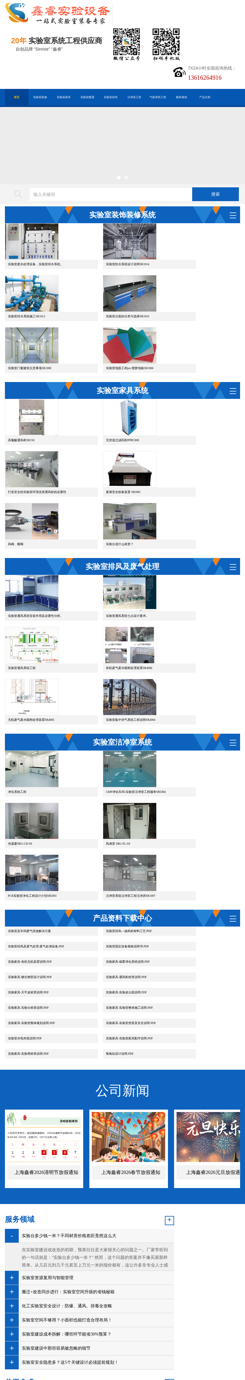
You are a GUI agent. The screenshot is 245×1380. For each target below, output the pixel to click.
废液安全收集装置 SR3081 (25, 499)
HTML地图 (79, 1296)
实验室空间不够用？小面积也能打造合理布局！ (67, 1185)
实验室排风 (111, 97)
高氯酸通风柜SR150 (21, 432)
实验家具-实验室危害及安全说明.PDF (113, 903)
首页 (16, 97)
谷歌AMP (104, 1296)
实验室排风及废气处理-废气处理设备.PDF (196, 841)
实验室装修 (40, 97)
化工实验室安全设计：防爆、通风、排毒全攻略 (67, 1170)
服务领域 (181, 97)
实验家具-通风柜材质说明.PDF (108, 872)
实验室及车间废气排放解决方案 (29, 841)
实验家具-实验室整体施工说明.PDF (191, 887)
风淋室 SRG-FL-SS (20, 806)
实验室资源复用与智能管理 (47, 1142)
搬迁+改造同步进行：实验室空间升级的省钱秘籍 (68, 1156)
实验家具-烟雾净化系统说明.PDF (190, 857)
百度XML (54, 1296)
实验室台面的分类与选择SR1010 (29, 346)
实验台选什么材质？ (182, 499)
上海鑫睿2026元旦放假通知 (215, 1037)
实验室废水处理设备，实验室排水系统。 (35, 279)
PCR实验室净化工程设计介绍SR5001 (112, 806)
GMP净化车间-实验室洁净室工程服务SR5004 (118, 739)
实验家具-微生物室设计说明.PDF (30, 872)
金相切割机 (44, 1273)
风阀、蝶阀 (95, 499)
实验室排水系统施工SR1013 (186, 279)
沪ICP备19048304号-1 (91, 1315)
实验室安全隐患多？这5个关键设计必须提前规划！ (56, 1241)
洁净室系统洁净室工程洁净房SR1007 (192, 806)
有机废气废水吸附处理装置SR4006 (31, 653)
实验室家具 (64, 97)
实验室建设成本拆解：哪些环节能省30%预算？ (66, 1199)
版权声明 (127, 1296)
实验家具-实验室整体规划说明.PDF (31, 903)
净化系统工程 (17, 739)
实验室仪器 (99, 1273)
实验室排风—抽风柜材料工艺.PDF (111, 841)
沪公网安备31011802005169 (76, 1305)
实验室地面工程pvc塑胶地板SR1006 (192, 346)
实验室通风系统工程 (182, 586)
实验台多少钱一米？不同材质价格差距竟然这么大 (69, 1100)
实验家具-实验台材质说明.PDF (108, 887)
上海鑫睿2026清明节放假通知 (46, 1037)
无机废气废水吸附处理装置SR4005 (111, 653)
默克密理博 (71, 1273)
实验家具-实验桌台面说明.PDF (28, 887)
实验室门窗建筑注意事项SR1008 (109, 346)
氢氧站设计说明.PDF (182, 918)
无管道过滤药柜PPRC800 (104, 432)
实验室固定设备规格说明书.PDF (29, 857)
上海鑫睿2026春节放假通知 (130, 1037)
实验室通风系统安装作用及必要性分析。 (35, 586)
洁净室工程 (134, 97)
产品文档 (204, 97)
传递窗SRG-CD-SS (180, 739)
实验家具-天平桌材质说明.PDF (188, 872)
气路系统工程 (158, 97)
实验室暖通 (87, 97)
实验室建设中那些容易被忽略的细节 (56, 1213)
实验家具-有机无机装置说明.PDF (110, 857)
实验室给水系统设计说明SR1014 (109, 279)
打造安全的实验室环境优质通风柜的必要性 (197, 432)
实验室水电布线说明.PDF (185, 903)
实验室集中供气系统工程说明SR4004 (192, 653)
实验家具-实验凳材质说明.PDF (108, 918)
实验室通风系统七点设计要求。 (109, 586)
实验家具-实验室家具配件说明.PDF (31, 918)
